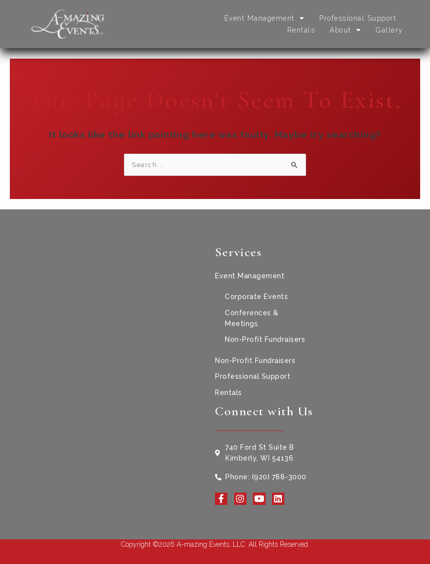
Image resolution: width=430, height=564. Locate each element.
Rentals (301, 30)
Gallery (389, 30)
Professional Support (357, 18)
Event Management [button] (264, 18)
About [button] (345, 30)
